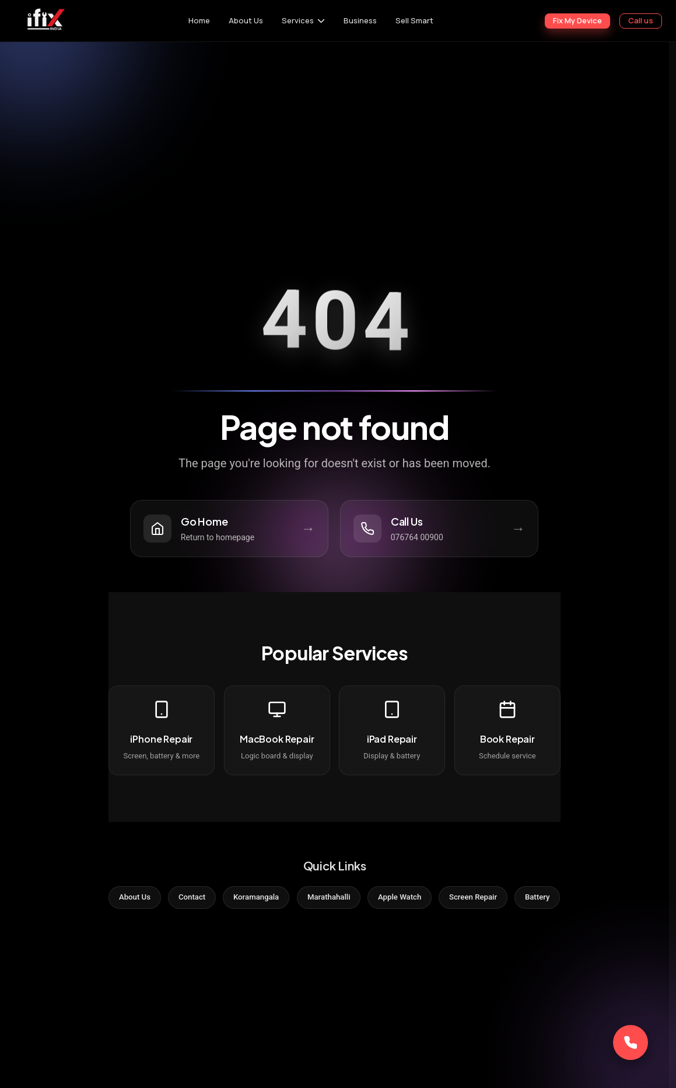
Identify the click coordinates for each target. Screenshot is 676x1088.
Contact (180, 900)
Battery (555, 900)
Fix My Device (577, 20)
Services (298, 20)
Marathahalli (328, 900)
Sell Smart (414, 20)
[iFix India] (45, 20)
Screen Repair (485, 900)
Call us (640, 20)
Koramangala (250, 900)
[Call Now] (630, 1042)
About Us (246, 20)
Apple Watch (406, 900)
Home (199, 20)
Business (360, 20)
